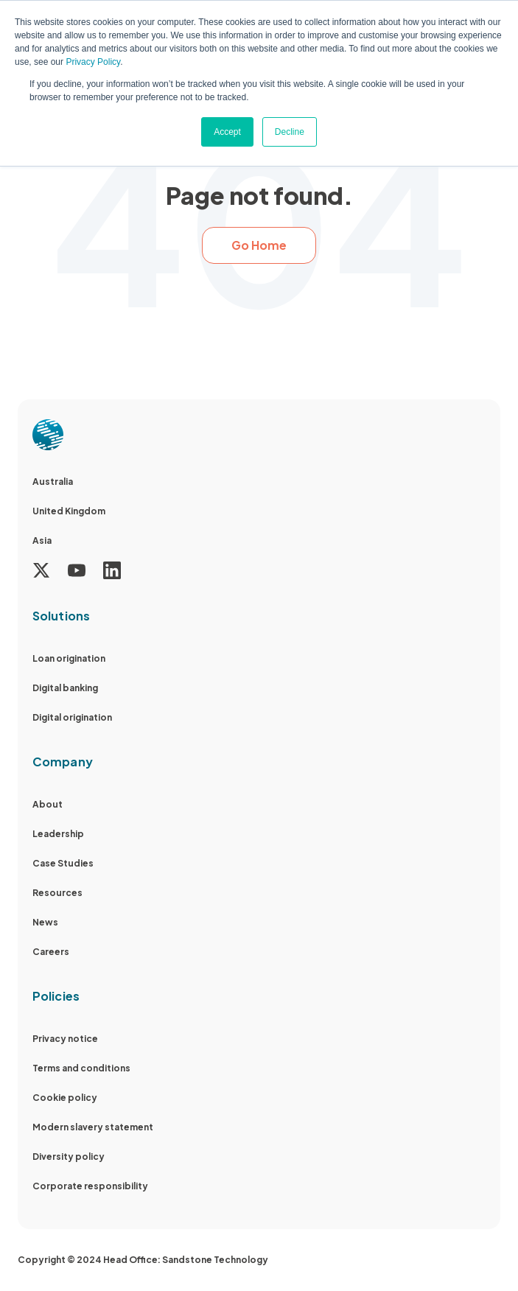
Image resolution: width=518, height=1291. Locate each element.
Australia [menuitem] (52, 481)
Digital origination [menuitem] (72, 717)
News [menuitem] (45, 922)
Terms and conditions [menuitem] (81, 1068)
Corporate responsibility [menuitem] (90, 1186)
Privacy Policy (93, 62)
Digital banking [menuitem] (65, 687)
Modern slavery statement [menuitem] (92, 1127)
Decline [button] (289, 132)
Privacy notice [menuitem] (65, 1038)
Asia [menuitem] (42, 540)
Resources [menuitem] (57, 892)
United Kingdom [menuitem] (68, 511)
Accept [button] (227, 132)
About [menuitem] (47, 804)
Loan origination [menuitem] (68, 658)
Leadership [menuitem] (58, 833)
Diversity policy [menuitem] (68, 1156)
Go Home (259, 245)
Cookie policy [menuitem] (64, 1097)
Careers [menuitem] (50, 951)
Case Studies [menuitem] (63, 863)
